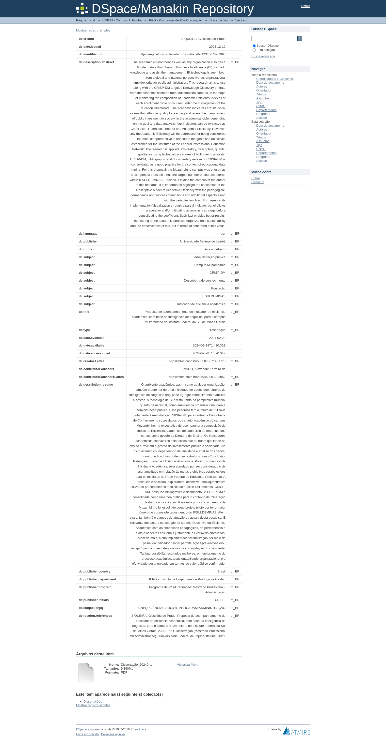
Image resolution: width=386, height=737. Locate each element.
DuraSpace (138, 729)
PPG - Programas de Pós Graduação (175, 20)
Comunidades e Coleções (274, 79)
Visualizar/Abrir (187, 664)
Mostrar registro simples (93, 30)
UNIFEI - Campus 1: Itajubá (122, 20)
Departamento (266, 110)
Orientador (263, 90)
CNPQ (261, 106)
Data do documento (270, 82)
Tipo (259, 102)
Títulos (261, 94)
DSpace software (87, 729)
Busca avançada (263, 56)
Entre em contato (87, 734)
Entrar (305, 6)
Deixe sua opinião (113, 734)
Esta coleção (264, 50)
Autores (261, 86)
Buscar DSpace (266, 45)
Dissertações (218, 20)
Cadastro (257, 182)
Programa (263, 114)
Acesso (261, 118)
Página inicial (85, 20)
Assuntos (262, 98)
